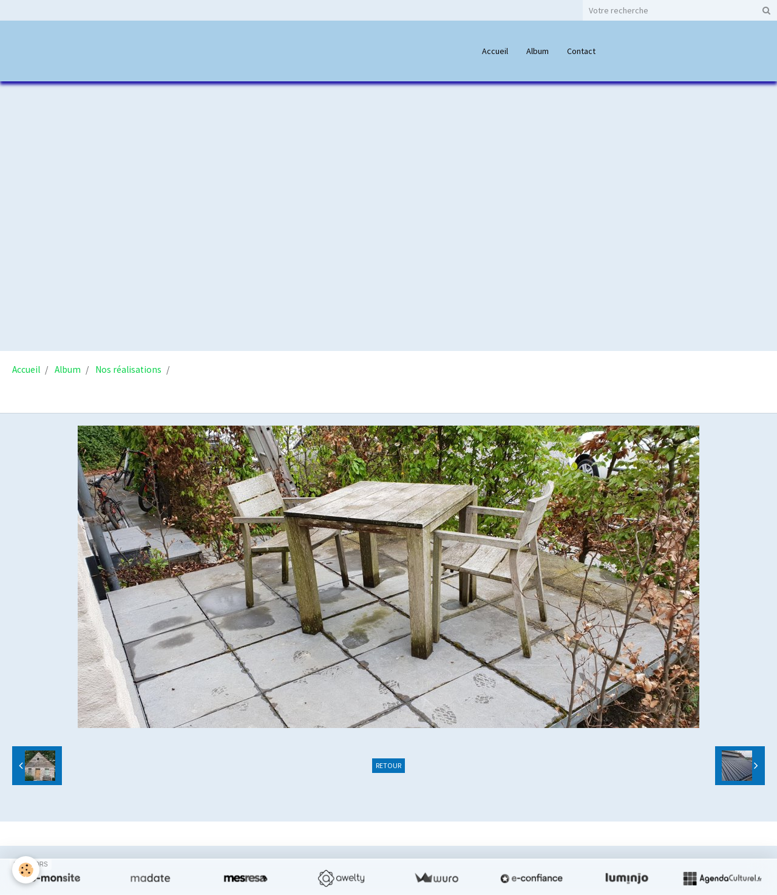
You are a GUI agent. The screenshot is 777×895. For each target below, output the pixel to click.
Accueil (495, 51)
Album (537, 51)
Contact (581, 51)
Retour (388, 765)
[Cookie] (25, 869)
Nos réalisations (128, 369)
